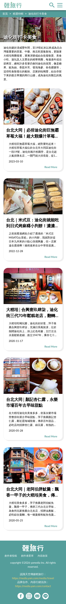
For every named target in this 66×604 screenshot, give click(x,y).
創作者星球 (27, 555)
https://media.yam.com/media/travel (33, 578)
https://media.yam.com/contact (33, 586)
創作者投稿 (11, 555)
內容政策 (43, 555)
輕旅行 (13, 5)
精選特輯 (18, 13)
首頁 (5, 13)
